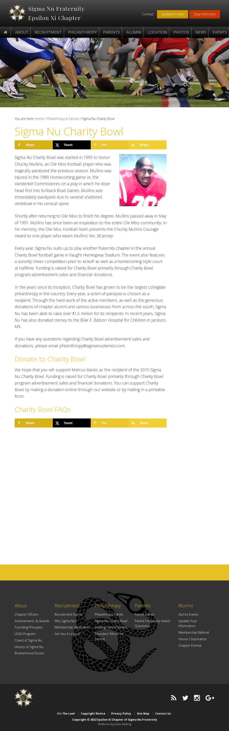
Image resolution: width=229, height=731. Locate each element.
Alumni (185, 606)
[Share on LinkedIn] (148, 144)
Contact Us (163, 713)
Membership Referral (193, 632)
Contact (148, 14)
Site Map (143, 713)
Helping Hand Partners (111, 627)
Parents (142, 606)
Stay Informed (204, 14)
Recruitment (67, 606)
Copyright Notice (93, 713)
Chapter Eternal (189, 645)
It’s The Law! (66, 713)
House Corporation (192, 639)
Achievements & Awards (32, 621)
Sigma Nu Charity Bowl (111, 621)
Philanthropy (108, 606)
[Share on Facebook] (34, 144)
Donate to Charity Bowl (50, 358)
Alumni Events (188, 614)
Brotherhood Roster (29, 653)
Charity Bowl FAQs (42, 409)
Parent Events (145, 614)
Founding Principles (29, 627)
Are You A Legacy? (67, 634)
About (21, 606)
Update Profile (173, 14)
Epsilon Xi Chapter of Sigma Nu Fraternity (17, 13)
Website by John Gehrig (114, 724)
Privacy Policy (121, 713)
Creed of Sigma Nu (28, 640)
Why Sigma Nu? (65, 621)
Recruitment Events (69, 614)
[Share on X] (72, 144)
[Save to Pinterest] (110, 144)
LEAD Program (25, 634)
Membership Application (72, 627)
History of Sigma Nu (29, 647)
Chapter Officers (27, 614)
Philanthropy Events (109, 614)
